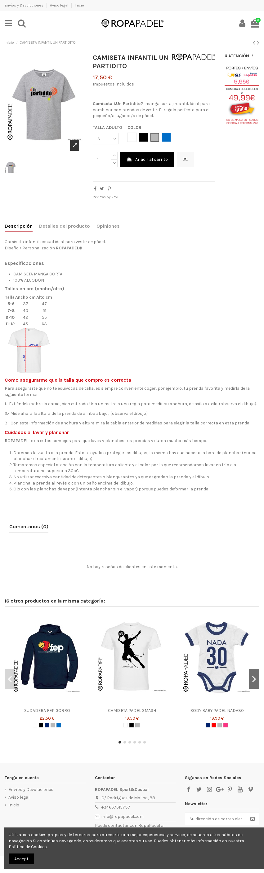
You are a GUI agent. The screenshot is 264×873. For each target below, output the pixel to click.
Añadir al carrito (147, 159)
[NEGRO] (41, 725)
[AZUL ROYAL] (58, 725)
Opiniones (108, 226)
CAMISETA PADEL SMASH (132, 710)
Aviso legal (59, 5)
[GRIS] (53, 725)
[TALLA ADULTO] (106, 138)
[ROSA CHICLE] (225, 725)
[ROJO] (214, 725)
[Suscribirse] (252, 819)
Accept (21, 859)
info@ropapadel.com (122, 816)
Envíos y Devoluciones (24, 5)
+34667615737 (115, 807)
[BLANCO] (35, 725)
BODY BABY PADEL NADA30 (217, 710)
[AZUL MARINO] (47, 725)
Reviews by (105, 197)
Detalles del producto (64, 226)
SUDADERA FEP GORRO (47, 710)
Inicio (79, 5)
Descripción (19, 226)
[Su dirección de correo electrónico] (215, 819)
